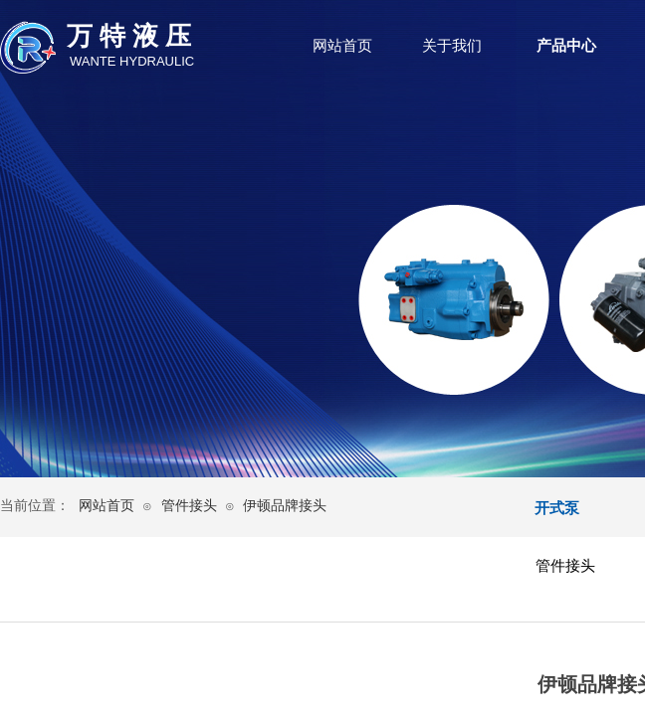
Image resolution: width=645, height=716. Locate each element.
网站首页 (342, 46)
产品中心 (566, 46)
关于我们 (452, 46)
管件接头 (189, 505)
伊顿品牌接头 (284, 505)
